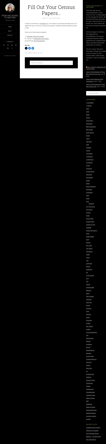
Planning (88, 314)
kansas (88, 266)
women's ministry (91, 416)
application (89, 123)
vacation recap (90, 395)
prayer (88, 317)
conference (89, 156)
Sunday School (90, 380)
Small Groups (90, 374)
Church (88, 150)
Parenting (89, 299)
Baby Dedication (91, 126)
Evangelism (89, 192)
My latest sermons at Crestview (96, 68)
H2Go (87, 233)
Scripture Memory (91, 359)
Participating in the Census (41, 38)
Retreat (88, 341)
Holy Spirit (89, 245)
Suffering (88, 377)
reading (88, 329)
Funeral (88, 212)
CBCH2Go (89, 141)
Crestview (89, 168)
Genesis (13, 55)
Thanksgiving (90, 389)
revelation (89, 344)
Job (87, 260)
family (88, 198)
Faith (87, 195)
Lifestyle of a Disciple (92, 430)
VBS (87, 401)
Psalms (88, 323)
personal (88, 308)
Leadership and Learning (93, 427)
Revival (88, 347)
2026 (87, 111)
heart (87, 239)
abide (87, 114)
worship (88, 419)
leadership (89, 269)
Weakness (89, 404)
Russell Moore (90, 350)
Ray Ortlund (89, 326)
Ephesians (89, 189)
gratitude (88, 227)
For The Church (90, 206)
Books (88, 135)
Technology (89, 383)
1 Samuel (89, 106)
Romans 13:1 (44, 23)
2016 (87, 109)
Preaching (89, 320)
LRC (87, 281)
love (87, 278)
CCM (87, 144)
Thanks (88, 386)
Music (88, 293)
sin (87, 371)
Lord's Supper (90, 275)
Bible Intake (89, 129)
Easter (88, 180)
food (87, 201)
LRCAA (88, 284)
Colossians (89, 153)
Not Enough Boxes (39, 41)
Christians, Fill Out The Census (35, 36)
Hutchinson (89, 251)
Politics (40, 53)
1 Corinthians (90, 103)
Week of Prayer (90, 407)
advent (88, 117)
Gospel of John (90, 224)
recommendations (91, 332)
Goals (88, 215)
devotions (89, 174)
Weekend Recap (91, 413)
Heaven (88, 242)
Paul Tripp (89, 302)
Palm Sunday (90, 296)
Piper (87, 311)
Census (34, 53)
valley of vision (90, 398)
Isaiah (88, 254)
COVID (88, 165)
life (87, 272)
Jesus (88, 257)
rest (87, 335)
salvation (88, 353)
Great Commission (91, 230)
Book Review (90, 132)
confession (89, 162)
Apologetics (89, 120)
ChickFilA (91, 203)
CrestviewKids (90, 171)
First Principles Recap (92, 433)
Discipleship (89, 177)
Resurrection (89, 338)
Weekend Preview (91, 410)
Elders (88, 183)
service (88, 365)
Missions (88, 290)
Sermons (88, 362)
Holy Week (89, 248)
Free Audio (89, 209)
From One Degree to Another (10, 16)
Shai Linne (89, 368)
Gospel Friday (90, 221)
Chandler (88, 147)
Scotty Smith (90, 356)
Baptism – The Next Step (93, 436)
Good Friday (89, 218)
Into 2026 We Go (91, 439)
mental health (90, 287)
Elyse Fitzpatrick (91, 186)
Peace (88, 305)
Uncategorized (90, 392)
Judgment (89, 263)
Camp (88, 138)
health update (90, 236)
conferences (89, 159)
